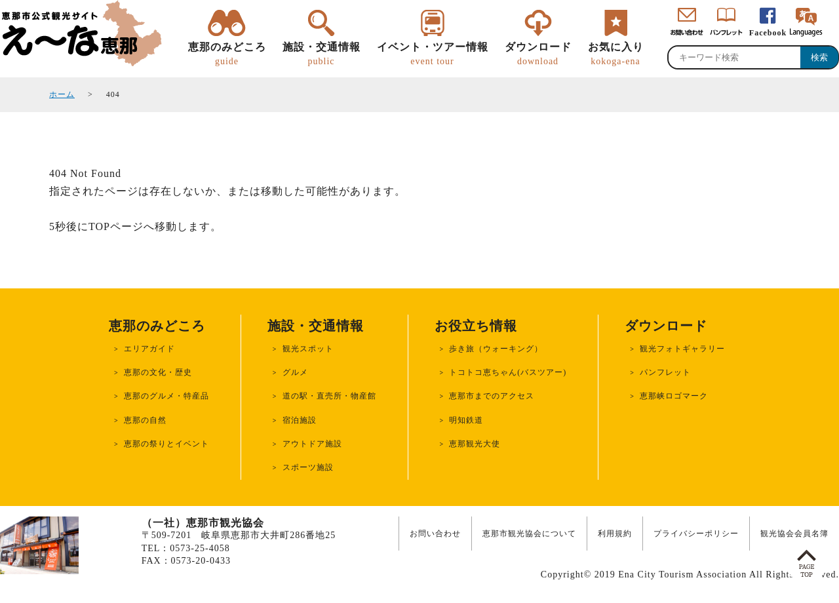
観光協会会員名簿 (794, 533)
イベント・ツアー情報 (432, 54)
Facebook (768, 32)
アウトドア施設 (312, 443)
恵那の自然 (145, 420)
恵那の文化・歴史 (158, 372)
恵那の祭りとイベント (166, 443)
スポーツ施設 (308, 467)
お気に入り (616, 54)
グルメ (295, 372)
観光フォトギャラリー (682, 348)
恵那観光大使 (474, 443)
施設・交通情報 (322, 54)
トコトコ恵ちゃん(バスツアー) (507, 372)
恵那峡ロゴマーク (674, 395)
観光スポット (308, 348)
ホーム (62, 94)
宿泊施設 (300, 420)
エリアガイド (149, 348)
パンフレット (665, 372)
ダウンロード (538, 54)
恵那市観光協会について (529, 533)
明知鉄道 (466, 420)
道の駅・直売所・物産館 (329, 395)
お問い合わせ (435, 533)
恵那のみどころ (227, 54)
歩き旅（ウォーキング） (496, 348)
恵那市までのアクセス (491, 395)
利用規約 (615, 533)
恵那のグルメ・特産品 (166, 395)
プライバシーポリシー (696, 533)
